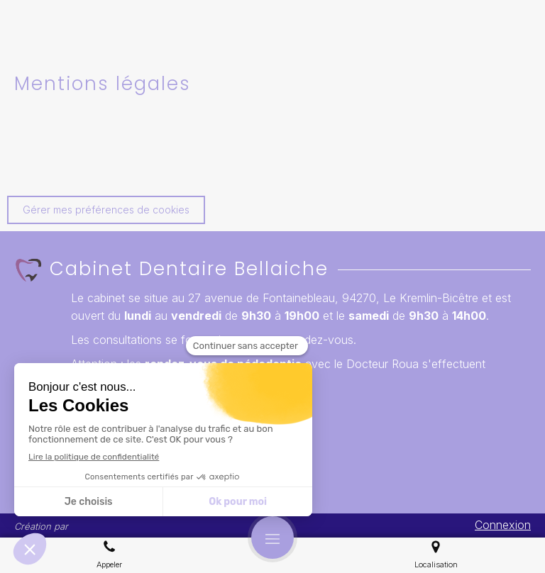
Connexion (503, 525)
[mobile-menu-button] (272, 537)
